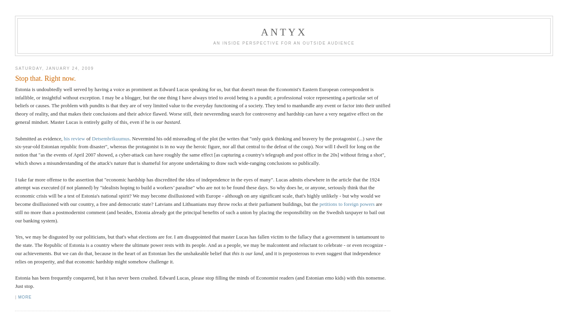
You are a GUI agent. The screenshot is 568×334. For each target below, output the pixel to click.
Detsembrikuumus (110, 139)
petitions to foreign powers (347, 204)
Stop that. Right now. (45, 78)
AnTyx (284, 32)
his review (74, 139)
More (25, 297)
